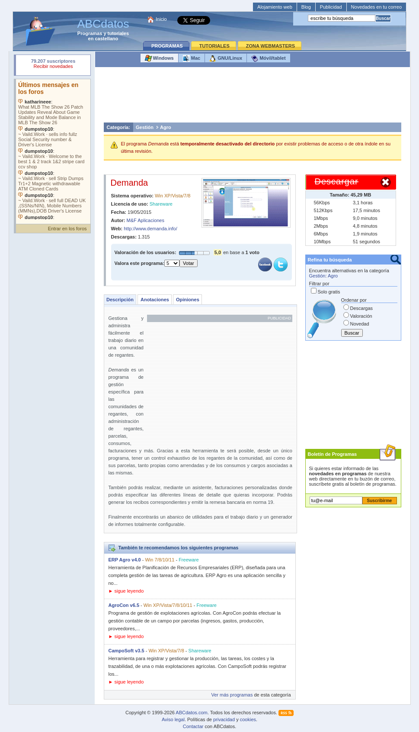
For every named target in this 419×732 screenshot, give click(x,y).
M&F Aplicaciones (145, 220)
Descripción (120, 299)
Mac (191, 58)
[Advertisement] (252, 96)
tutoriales (118, 33)
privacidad (224, 719)
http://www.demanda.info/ (150, 228)
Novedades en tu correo (376, 7)
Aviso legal (173, 719)
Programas (89, 33)
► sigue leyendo (126, 590)
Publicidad (331, 7)
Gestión (145, 127)
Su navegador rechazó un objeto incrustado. (53, 64)
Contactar (193, 726)
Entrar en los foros (67, 228)
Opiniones (187, 299)
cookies (248, 719)
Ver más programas (232, 694)
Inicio (161, 19)
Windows (159, 58)
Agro (165, 127)
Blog (306, 7)
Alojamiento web (274, 7)
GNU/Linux (225, 58)
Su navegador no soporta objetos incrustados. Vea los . (53, 149)
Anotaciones (155, 299)
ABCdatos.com (191, 712)
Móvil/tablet (268, 58)
